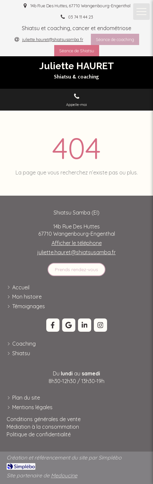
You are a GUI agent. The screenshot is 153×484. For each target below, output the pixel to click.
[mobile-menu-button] (141, 11)
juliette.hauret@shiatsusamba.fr (76, 252)
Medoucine (64, 475)
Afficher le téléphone (77, 243)
